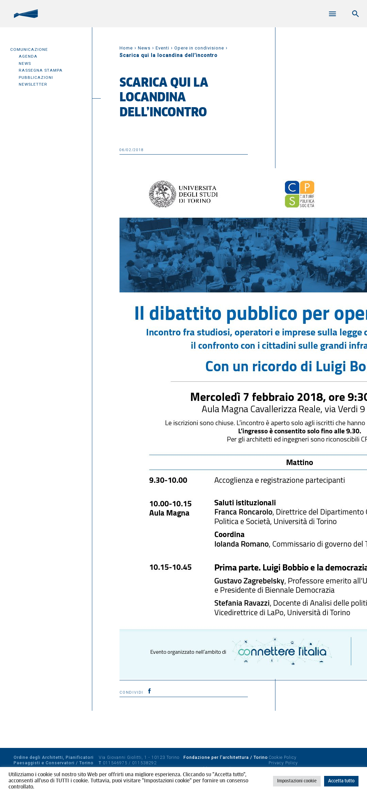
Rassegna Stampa (41, 70)
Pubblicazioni (36, 77)
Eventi (162, 47)
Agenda (28, 56)
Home (126, 47)
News (25, 63)
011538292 (144, 762)
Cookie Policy (283, 757)
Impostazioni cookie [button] (297, 781)
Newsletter (33, 84)
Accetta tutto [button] (341, 781)
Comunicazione (29, 49)
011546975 (115, 762)
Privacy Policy (283, 762)
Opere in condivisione (199, 47)
